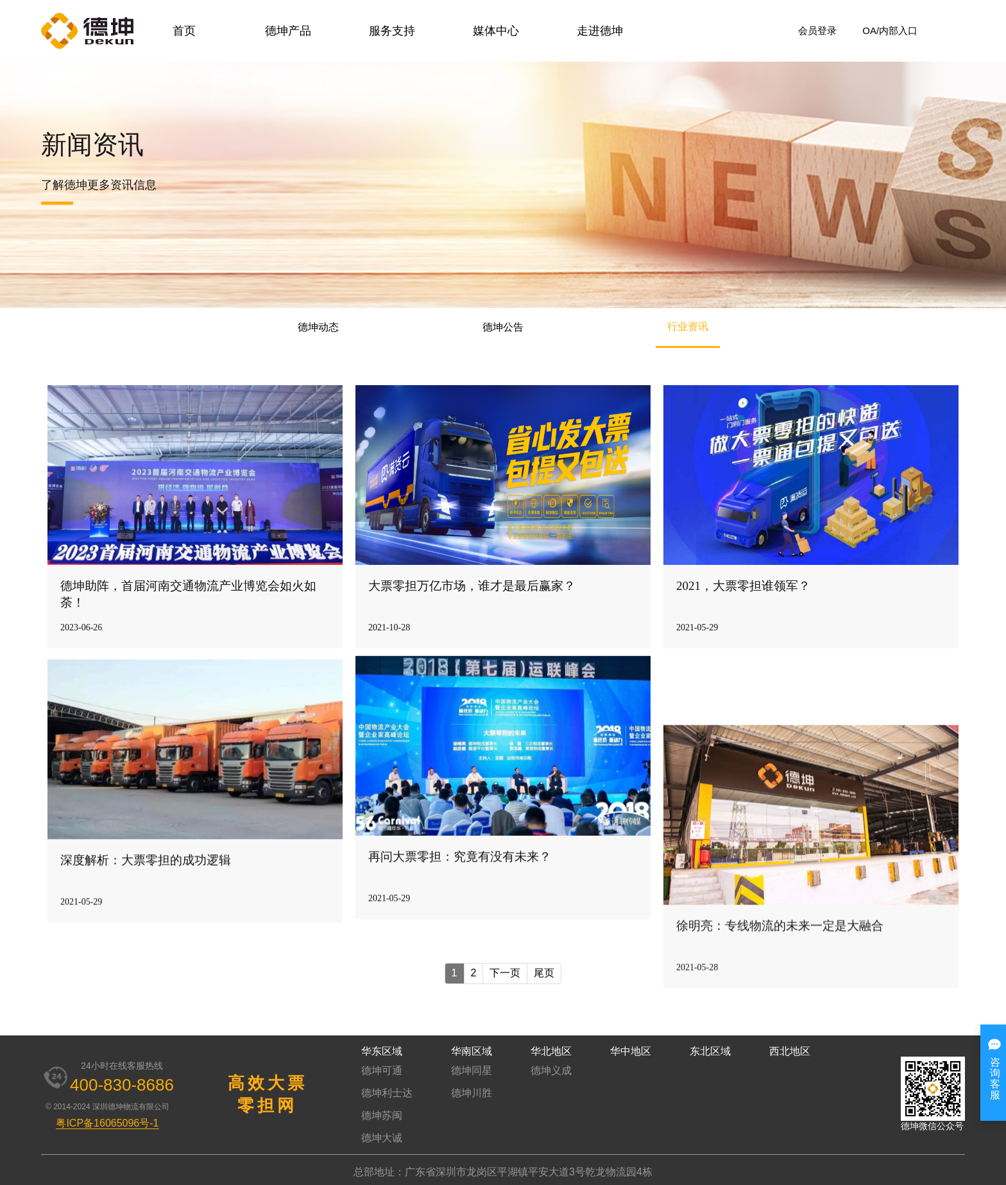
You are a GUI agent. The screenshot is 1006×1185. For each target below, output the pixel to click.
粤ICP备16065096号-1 (107, 1123)
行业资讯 (687, 326)
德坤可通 (381, 1070)
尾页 (544, 972)
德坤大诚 (381, 1137)
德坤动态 (318, 327)
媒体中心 (496, 30)
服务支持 (392, 30)
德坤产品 (288, 30)
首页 (184, 30)
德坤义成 (551, 1070)
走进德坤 (600, 30)
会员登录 (817, 30)
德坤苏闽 (381, 1115)
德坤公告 (503, 327)
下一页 (505, 972)
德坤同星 (471, 1070)
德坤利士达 (387, 1092)
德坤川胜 (471, 1092)
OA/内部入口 (889, 30)
